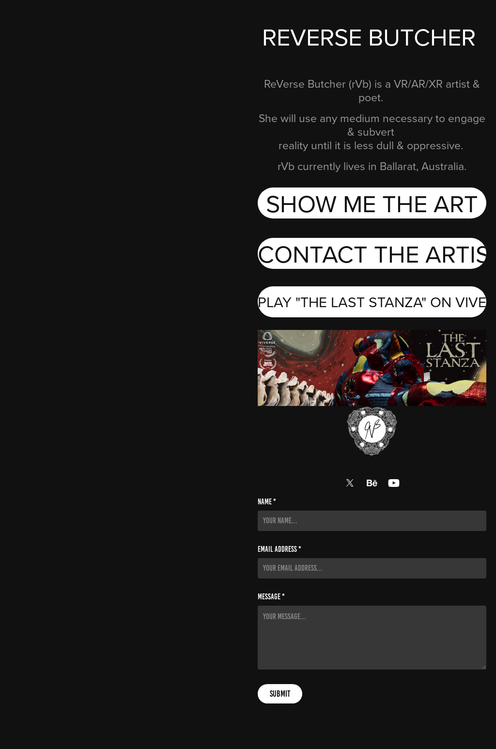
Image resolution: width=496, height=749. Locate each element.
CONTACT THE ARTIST (372, 253)
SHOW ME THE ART (372, 202)
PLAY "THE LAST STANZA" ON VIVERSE (372, 302)
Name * (267, 502)
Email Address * (279, 549)
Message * (271, 597)
